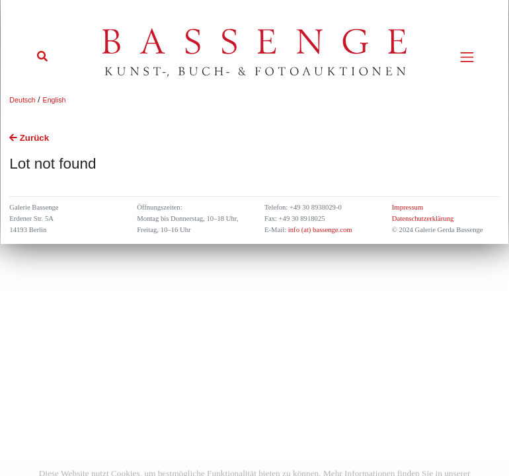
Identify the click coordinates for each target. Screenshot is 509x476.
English (54, 100)
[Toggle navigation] (467, 57)
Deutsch (22, 100)
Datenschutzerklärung (423, 218)
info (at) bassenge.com (319, 229)
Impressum (407, 207)
